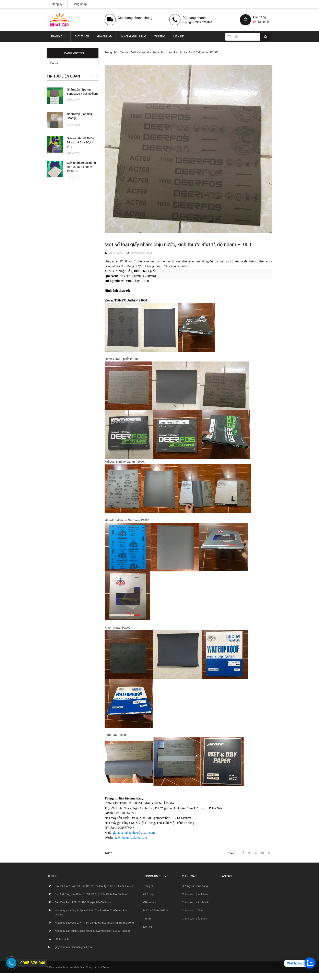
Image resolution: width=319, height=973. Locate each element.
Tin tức (159, 36)
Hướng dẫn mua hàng (195, 886)
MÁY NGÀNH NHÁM (133, 36)
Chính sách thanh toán (195, 894)
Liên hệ (178, 36)
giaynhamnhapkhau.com (131, 837)
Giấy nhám (105, 36)
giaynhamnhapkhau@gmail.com (134, 832)
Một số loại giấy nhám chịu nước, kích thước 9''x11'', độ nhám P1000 (178, 244)
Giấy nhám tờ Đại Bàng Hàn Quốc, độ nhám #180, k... (81, 167)
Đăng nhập (80, 4)
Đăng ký (57, 4)
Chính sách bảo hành (194, 918)
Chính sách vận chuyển (195, 902)
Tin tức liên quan (63, 76)
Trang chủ (58, 36)
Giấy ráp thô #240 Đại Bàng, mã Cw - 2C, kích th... (81, 142)
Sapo (105, 967)
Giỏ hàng (259, 17)
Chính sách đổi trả (192, 910)
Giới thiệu (82, 36)
